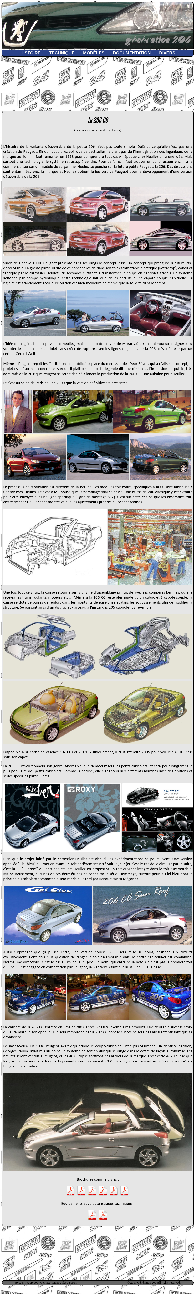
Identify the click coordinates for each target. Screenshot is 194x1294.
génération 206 (157, 41)
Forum (73, 1282)
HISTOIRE (30, 52)
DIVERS (167, 52)
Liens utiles (59, 1282)
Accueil (20, 1282)
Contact (45, 1282)
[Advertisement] (98, 82)
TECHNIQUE (61, 52)
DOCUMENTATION (132, 52)
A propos (32, 1282)
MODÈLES (94, 52)
